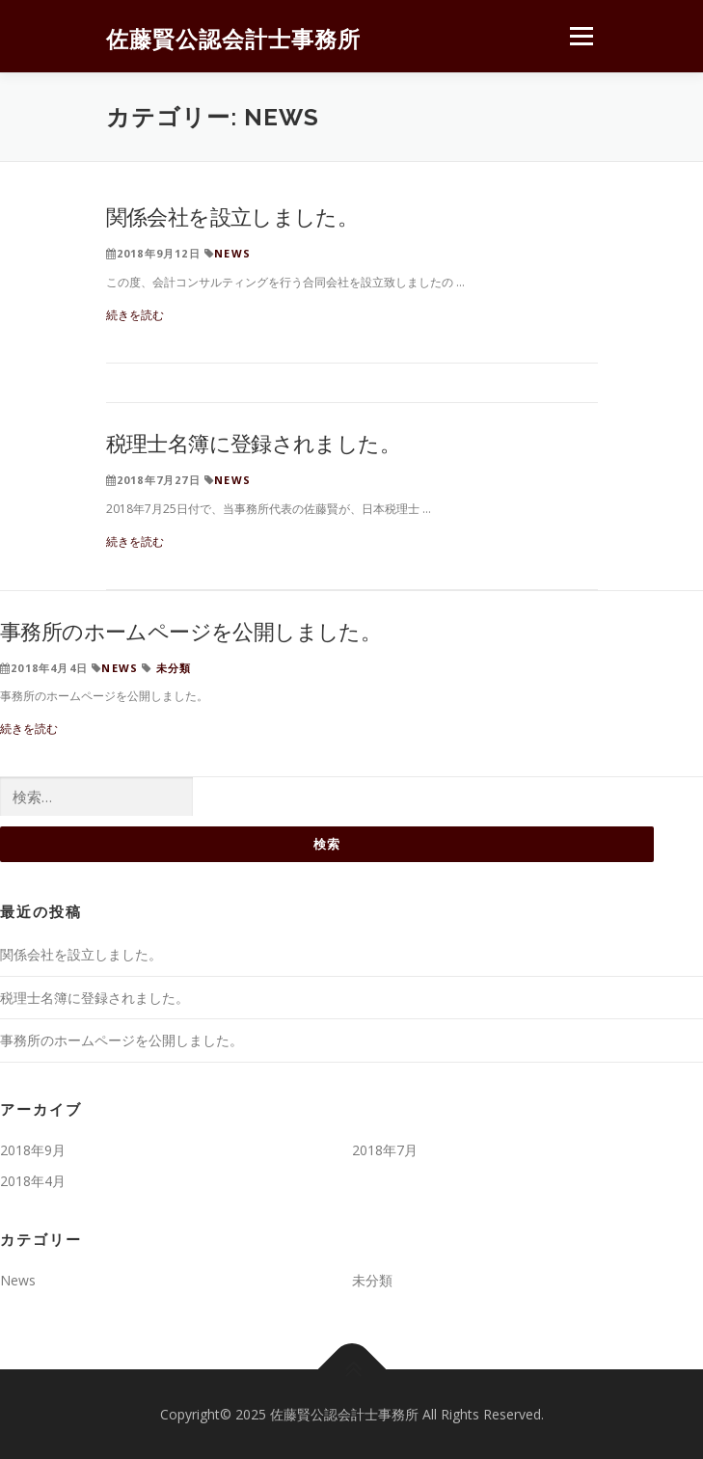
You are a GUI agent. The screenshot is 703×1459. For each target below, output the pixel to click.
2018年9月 (33, 1150)
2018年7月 (385, 1150)
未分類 (174, 668)
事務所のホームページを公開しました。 (190, 630)
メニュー (581, 36)
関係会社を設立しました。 (232, 216)
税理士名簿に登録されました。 (253, 442)
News (232, 253)
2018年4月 (33, 1181)
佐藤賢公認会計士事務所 (233, 38)
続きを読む (135, 315)
